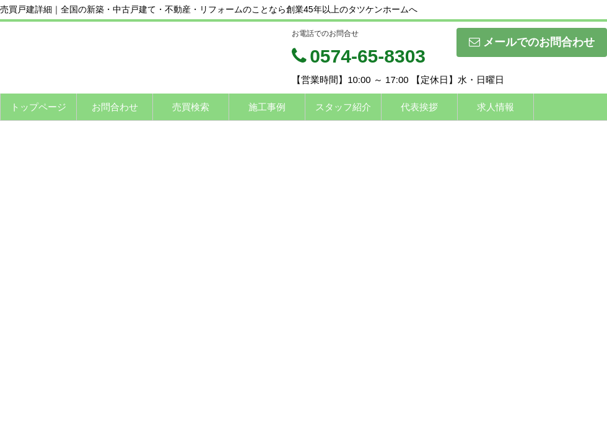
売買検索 (190, 107)
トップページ (38, 107)
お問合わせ (115, 107)
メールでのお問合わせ (532, 42)
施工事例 (267, 107)
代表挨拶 (419, 107)
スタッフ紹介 (343, 107)
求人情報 (495, 107)
